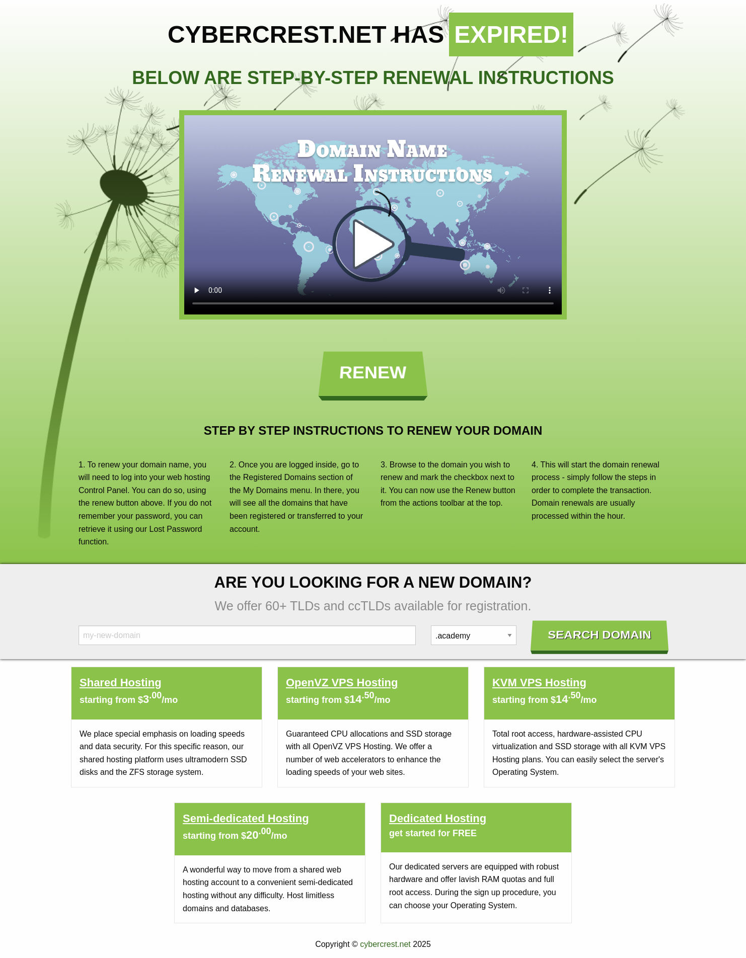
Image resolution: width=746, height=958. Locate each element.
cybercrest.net (385, 944)
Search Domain (600, 635)
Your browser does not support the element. (373, 215)
